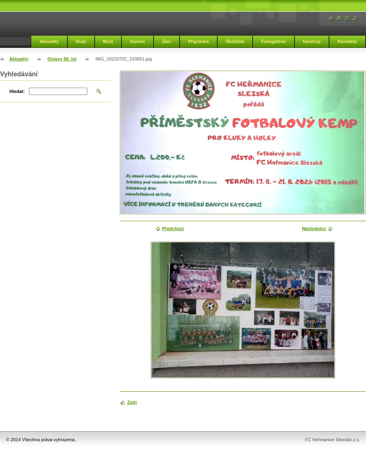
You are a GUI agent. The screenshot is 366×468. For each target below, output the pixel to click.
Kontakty (347, 41)
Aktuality (48, 41)
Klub (81, 41)
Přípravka (198, 41)
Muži (108, 41)
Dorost (137, 41)
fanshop (312, 41)
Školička (235, 41)
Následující (314, 228)
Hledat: (17, 91)
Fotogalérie (273, 41)
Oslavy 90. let (62, 58)
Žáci (166, 41)
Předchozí (173, 228)
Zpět (132, 402)
